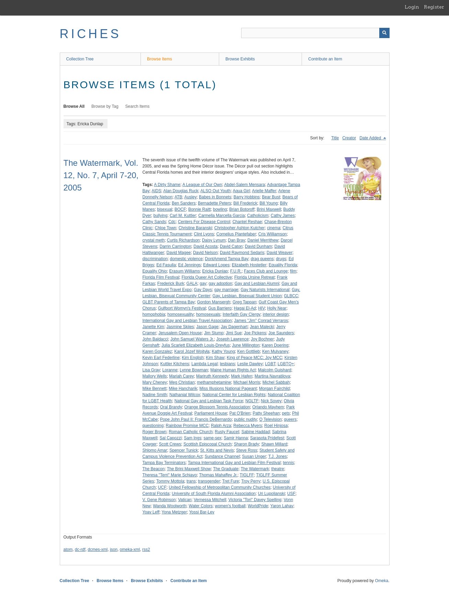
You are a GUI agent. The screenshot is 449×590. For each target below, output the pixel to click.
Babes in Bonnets (215, 197)
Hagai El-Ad (245, 308)
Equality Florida (283, 265)
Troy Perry (250, 481)
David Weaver (279, 252)
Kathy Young (223, 351)
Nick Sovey (271, 400)
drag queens (262, 258)
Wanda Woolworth (169, 506)
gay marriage (226, 289)
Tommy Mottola (170, 481)
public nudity (245, 419)
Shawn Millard (274, 444)
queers (290, 419)
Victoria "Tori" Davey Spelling (254, 499)
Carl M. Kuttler (183, 215)
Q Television (270, 419)
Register (434, 7)
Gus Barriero (220, 308)
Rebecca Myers (247, 425)
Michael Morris (246, 382)
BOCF (180, 209)
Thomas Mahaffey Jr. (218, 475)
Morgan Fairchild (274, 388)
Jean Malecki (262, 326)
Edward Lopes (216, 265)
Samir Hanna (236, 438)
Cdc (172, 221)
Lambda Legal (204, 363)
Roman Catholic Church (190, 431)
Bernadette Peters (214, 203)
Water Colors (201, 506)
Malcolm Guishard (274, 370)
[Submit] (384, 33)
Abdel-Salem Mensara (244, 184)
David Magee (179, 252)
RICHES (90, 34)
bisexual (164, 209)
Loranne (170, 370)
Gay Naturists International (264, 289)
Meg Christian (182, 382)
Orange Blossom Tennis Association (217, 407)
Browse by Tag (105, 106)
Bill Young (268, 203)
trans (191, 481)
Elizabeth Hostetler (249, 265)
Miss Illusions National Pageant (228, 388)
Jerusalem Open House (180, 333)
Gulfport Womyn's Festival (182, 308)
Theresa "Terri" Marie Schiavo (170, 475)
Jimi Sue (234, 333)
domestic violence (186, 258)
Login (412, 7)
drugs (281, 258)
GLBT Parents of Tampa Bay (169, 302)
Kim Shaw (215, 357)
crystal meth (154, 240)
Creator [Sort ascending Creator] (349, 138)
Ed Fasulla (166, 265)
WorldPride (258, 506)
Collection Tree (80, 59)
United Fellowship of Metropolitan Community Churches (219, 487)
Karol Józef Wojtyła (192, 351)
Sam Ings (192, 438)
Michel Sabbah (276, 382)
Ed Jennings (189, 265)
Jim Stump (214, 333)
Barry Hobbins (247, 197)
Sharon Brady (246, 444)
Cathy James (283, 215)
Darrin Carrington (175, 246)
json (113, 549)
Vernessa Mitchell (210, 499)
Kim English (192, 357)
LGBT (270, 363)
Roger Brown (155, 431)
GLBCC (291, 295)
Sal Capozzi (171, 438)
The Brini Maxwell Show (189, 468)
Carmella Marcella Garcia (221, 215)
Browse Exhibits (240, 59)
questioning (153, 425)
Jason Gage (207, 326)
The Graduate (225, 468)
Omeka (381, 580)
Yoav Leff (151, 512)
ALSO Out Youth (215, 190)
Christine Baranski (195, 227)
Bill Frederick (245, 203)
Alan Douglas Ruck (180, 190)
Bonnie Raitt (199, 209)
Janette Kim (153, 326)
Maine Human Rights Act (233, 370)
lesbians (227, 363)
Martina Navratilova (272, 376)
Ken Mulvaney (275, 351)
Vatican (184, 499)
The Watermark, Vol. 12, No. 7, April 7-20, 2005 (101, 175)
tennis (288, 462)
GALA (192, 283)
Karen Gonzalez (157, 351)
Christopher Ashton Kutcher (239, 227)
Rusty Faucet (227, 431)
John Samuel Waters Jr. (192, 339)
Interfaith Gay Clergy (241, 314)
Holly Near (277, 308)
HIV (261, 308)
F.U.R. (236, 271)
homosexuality (180, 314)
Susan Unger (254, 456)
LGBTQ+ (286, 363)
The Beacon (154, 468)
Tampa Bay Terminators (164, 462)
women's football (230, 506)
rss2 (146, 549)
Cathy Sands (154, 221)
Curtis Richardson (183, 240)
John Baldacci (155, 339)
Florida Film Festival (161, 277)
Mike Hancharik (183, 388)
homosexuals (208, 314)
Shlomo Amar (155, 450)
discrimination (155, 258)
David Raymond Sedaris (242, 252)
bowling (220, 209)
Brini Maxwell (269, 209)
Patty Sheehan (266, 413)
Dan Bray (236, 240)
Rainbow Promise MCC (187, 425)
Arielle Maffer (264, 190)
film (293, 271)
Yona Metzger (174, 512)
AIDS (156, 190)
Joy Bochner (262, 339)
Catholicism (257, 215)
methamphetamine (214, 382)
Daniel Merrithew (262, 240)
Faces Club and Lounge (266, 271)
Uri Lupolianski (271, 493)
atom (68, 549)
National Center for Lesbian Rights (233, 394)
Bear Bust (271, 197)
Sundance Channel (222, 456)
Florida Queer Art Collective (207, 277)
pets (286, 413)
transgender (209, 481)
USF (291, 493)
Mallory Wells (155, 376)
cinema (273, 227)
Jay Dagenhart (234, 326)
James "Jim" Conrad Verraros (261, 320)
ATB (178, 197)
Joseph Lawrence (232, 339)
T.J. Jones (277, 456)
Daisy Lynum (214, 240)
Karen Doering (275, 345)
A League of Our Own (202, 184)
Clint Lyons (204, 234)
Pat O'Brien (239, 413)
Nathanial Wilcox (184, 394)
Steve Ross (246, 450)
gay (203, 283)
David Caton (231, 246)
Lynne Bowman (194, 370)
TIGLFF (247, 475)
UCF (162, 487)
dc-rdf (80, 549)
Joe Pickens (255, 333)
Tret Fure (230, 481)
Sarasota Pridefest (267, 438)
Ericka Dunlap (215, 271)
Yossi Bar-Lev (201, 512)
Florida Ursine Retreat (254, 277)
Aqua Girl (241, 190)
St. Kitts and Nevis (217, 450)
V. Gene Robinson (159, 499)
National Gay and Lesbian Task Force (209, 400)
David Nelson (205, 252)
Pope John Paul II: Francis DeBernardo (196, 419)
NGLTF (251, 400)
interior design (276, 314)
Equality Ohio (155, 271)
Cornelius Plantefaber (236, 234)
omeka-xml (130, 549)
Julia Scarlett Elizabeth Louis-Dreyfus (195, 345)
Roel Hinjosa (276, 425)
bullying (161, 215)
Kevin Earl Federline (161, 357)
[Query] (315, 33)
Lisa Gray (151, 370)
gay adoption (220, 283)
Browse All (74, 106)
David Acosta (205, 246)
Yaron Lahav (281, 506)
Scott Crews (170, 444)
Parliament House (210, 413)
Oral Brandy (171, 407)
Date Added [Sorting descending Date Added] (370, 138)
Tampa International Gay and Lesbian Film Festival (234, 462)
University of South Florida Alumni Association (214, 493)
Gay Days (203, 289)
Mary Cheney (155, 382)
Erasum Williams (184, 271)
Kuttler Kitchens (174, 363)
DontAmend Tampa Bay (227, 258)
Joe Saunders (281, 333)
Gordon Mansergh (213, 302)
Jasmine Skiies (180, 326)
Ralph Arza (221, 425)
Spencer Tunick (183, 450)
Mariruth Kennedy (212, 376)
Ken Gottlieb (248, 351)
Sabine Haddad (256, 431)
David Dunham (258, 246)
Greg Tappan (244, 302)
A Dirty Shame (167, 184)
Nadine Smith (155, 394)
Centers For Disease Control (204, 221)
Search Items (137, 106)
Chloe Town (165, 227)
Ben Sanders (183, 203)
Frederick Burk (170, 283)
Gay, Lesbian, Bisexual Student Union (247, 295)
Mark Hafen (241, 376)
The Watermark (255, 468)
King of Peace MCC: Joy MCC (254, 357)
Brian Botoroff (241, 209)
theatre (277, 468)
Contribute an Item (325, 59)
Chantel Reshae (247, 221)
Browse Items (159, 59)
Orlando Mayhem (268, 407)
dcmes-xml (98, 549)
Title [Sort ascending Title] (335, 138)
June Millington (245, 345)
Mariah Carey (181, 376)
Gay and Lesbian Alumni (257, 283)
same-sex (213, 438)
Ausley (190, 197)
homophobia (154, 314)
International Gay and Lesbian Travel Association (187, 320)
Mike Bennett (155, 388)
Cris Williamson (272, 234)
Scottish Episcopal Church (207, 444)
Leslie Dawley (250, 363)
